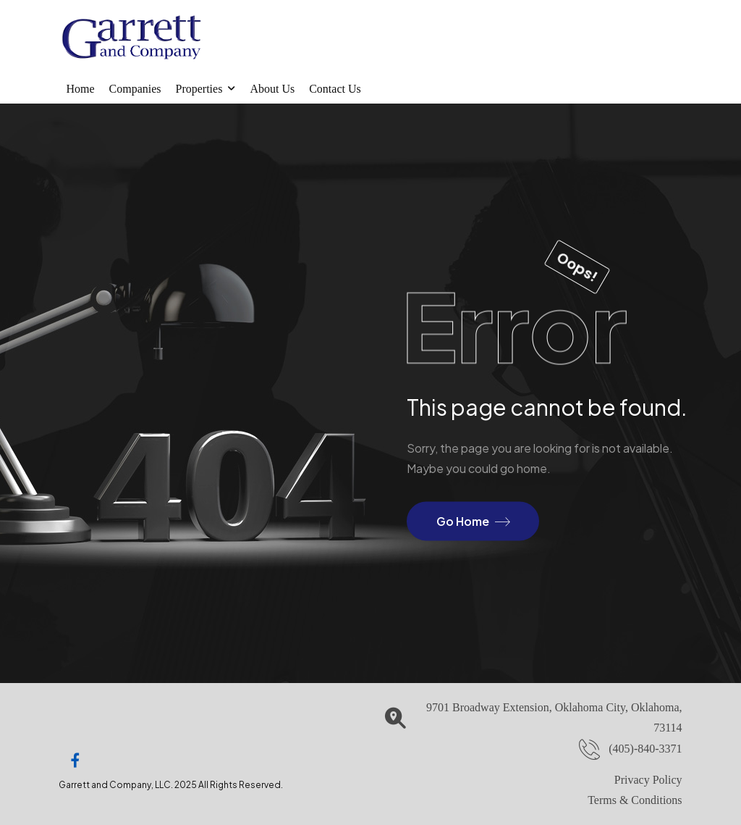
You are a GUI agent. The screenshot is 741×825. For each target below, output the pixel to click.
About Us (272, 89)
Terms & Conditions (635, 800)
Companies (135, 89)
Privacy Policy (648, 780)
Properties (199, 89)
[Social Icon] (75, 760)
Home (80, 89)
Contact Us (335, 89)
